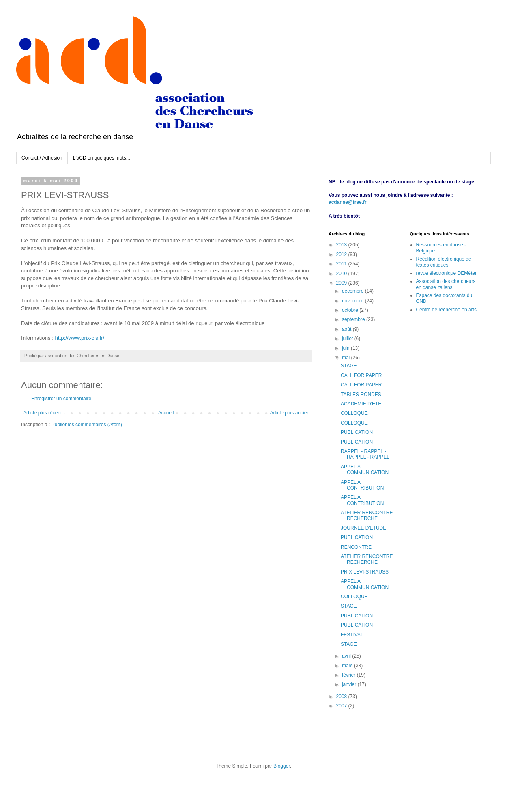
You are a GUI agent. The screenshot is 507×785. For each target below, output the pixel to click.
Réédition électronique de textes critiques (443, 261)
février (349, 675)
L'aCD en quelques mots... (101, 158)
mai (346, 357)
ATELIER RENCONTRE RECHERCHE (367, 515)
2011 (342, 264)
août (347, 329)
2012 (342, 254)
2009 (342, 283)
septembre (354, 319)
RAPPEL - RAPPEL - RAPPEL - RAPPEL (365, 454)
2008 (342, 696)
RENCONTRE (356, 547)
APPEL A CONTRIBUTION (362, 485)
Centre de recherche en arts (446, 310)
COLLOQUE (354, 413)
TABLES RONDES (361, 394)
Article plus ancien (289, 413)
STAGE (349, 366)
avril (347, 656)
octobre (350, 310)
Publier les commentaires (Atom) (87, 424)
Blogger (281, 766)
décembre (353, 291)
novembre (353, 301)
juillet (348, 338)
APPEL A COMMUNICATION (365, 469)
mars (348, 666)
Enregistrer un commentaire (61, 398)
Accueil (166, 413)
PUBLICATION (357, 432)
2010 (342, 273)
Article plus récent (42, 413)
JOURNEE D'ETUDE (363, 528)
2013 (342, 245)
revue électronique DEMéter (446, 273)
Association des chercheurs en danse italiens (446, 284)
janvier (350, 684)
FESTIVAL (352, 635)
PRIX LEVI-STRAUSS (365, 572)
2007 (342, 706)
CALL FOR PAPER (361, 375)
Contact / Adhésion (41, 158)
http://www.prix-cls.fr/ (80, 338)
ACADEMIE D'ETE (361, 404)
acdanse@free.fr (348, 202)
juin (346, 348)
